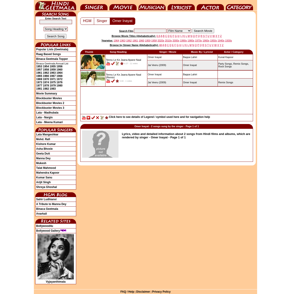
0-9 (158, 36)
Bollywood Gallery (51, 230)
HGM (87, 21)
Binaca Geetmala (47, 208)
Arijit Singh (43, 182)
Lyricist (181, 5)
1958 (46, 69)
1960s (206, 40)
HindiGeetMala (55, 5)
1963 (53, 72)
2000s (176, 40)
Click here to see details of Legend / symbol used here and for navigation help (159, 117)
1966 (46, 76)
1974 (46, 82)
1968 (59, 76)
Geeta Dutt (43, 153)
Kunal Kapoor (225, 57)
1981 (39, 88)
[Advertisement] (166, 101)
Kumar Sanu (44, 177)
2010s (168, 40)
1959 (53, 69)
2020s (161, 40)
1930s (228, 40)
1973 (39, 82)
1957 (39, 69)
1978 (46, 85)
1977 (39, 85)
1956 (59, 66)
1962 (46, 72)
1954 (46, 66)
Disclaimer (143, 291)
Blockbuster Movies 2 (50, 103)
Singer (94, 5)
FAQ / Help (127, 291)
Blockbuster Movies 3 (50, 107)
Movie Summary (46, 93)
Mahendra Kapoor (47, 172)
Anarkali (41, 213)
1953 (39, 66)
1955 (53, 66)
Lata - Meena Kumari (49, 122)
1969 (39, 79)
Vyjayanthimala (56, 280)
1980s (191, 40)
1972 (59, 79)
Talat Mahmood (46, 168)
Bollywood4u (44, 226)
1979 (53, 85)
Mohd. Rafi (43, 139)
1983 (53, 88)
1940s (221, 40)
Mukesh (41, 163)
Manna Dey (43, 158)
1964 (59, 72)
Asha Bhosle (44, 148)
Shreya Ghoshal (46, 187)
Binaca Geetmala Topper (52, 59)
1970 (46, 79)
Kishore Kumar (46, 144)
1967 (53, 76)
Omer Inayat (123, 21)
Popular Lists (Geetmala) (52, 49)
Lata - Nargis (44, 117)
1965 (39, 76)
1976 (59, 82)
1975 (53, 82)
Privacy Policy (161, 291)
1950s (213, 40)
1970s (198, 40)
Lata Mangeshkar (47, 134)
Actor (210, 5)
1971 (53, 79)
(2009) (157, 65)
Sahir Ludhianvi (46, 199)
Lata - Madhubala (47, 112)
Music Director (152, 5)
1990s (183, 40)
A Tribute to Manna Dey (51, 204)
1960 (59, 69)
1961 (39, 72)
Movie (123, 5)
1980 (59, 85)
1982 (46, 88)
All (160, 45)
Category (239, 5)
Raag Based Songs (48, 54)
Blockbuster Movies (49, 98)
